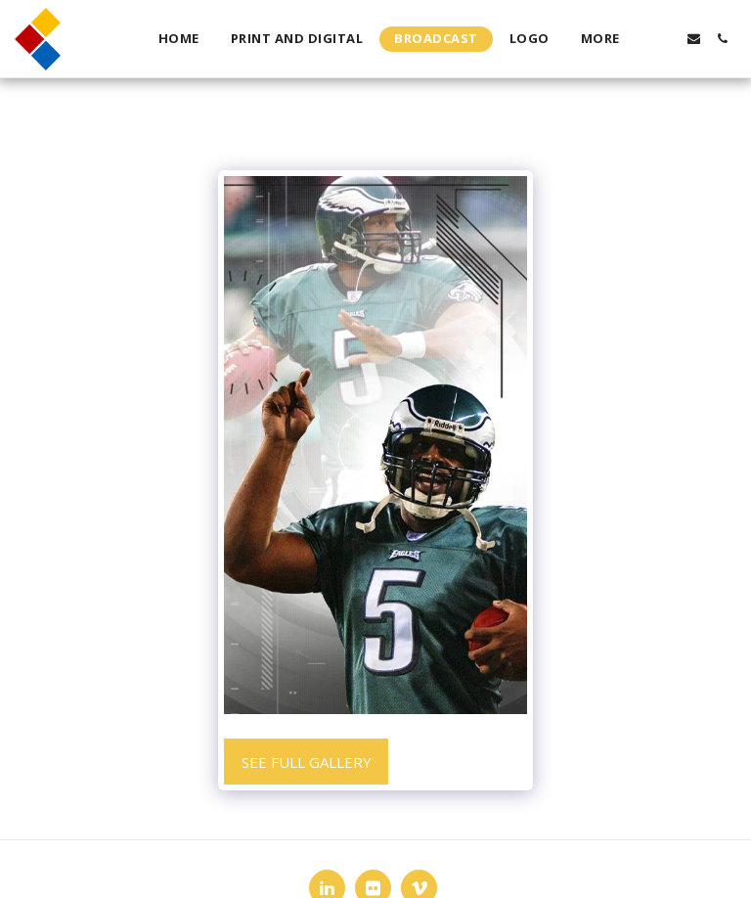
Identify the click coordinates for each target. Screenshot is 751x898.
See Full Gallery (307, 762)
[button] (665, 38)
